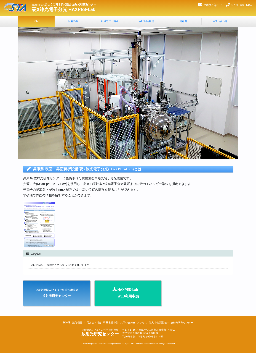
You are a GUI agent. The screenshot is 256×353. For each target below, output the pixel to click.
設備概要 (77, 322)
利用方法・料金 (93, 322)
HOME (66, 322)
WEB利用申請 (111, 322)
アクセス (142, 322)
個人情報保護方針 (159, 322)
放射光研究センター (181, 322)
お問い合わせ (127, 322)
